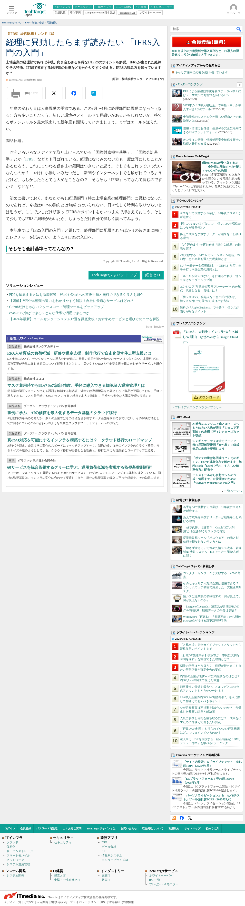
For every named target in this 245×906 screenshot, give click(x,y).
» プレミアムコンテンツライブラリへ (197, 407)
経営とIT (153, 275)
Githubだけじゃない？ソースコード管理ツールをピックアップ (56, 307)
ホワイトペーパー (161, 875)
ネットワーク (15, 860)
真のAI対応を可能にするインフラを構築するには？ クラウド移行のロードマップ (79, 440)
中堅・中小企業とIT (67, 880)
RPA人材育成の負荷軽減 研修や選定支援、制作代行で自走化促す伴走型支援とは (79, 353)
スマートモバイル (18, 855)
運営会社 (114, 902)
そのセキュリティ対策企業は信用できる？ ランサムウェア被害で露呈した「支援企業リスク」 (212, 587)
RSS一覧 (154, 880)
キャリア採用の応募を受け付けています (201, 72)
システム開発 (15, 875)
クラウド (12, 842)
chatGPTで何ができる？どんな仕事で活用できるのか (49, 313)
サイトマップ (192, 828)
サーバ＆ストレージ (20, 851)
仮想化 (11, 846)
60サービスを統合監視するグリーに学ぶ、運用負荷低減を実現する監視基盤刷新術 (79, 467)
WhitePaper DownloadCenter (152, 339)
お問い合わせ (129, 828)
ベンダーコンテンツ (189, 84)
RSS (174, 818)
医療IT (106, 875)
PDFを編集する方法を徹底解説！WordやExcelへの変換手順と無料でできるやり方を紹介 (76, 295)
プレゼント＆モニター (163, 884)
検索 (239, 29)
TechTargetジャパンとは (101, 828)
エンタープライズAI (115, 860)
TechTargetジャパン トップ (114, 275)
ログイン (9, 828)
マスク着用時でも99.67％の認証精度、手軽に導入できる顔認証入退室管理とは (76, 385)
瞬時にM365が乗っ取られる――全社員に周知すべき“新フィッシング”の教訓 (222, 166)
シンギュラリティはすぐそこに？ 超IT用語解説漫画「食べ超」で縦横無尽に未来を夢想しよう (215, 444)
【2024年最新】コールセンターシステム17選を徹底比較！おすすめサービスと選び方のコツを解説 (84, 319)
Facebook (182, 818)
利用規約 (173, 828)
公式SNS (28, 902)
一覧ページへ (233, 491)
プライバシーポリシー (84, 902)
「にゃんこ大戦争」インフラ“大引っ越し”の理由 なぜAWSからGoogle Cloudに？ (210, 337)
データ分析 (109, 846)
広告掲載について (152, 828)
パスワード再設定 (47, 828)
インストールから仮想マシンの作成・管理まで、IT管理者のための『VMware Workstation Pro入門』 (214, 479)
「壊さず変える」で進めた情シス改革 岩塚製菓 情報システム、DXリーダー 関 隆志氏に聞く (212, 552)
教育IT (106, 880)
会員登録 (25, 828)
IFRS (29, 159)
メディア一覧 (12, 902)
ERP (104, 842)
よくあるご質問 (72, 828)
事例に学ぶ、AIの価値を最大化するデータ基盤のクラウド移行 (62, 413)
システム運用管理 (18, 864)
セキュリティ (63, 842)
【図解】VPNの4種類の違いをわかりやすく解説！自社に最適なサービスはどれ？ (71, 301)
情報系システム (112, 855)
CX (104, 851)
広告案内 (42, 902)
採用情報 (128, 902)
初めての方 (212, 828)
